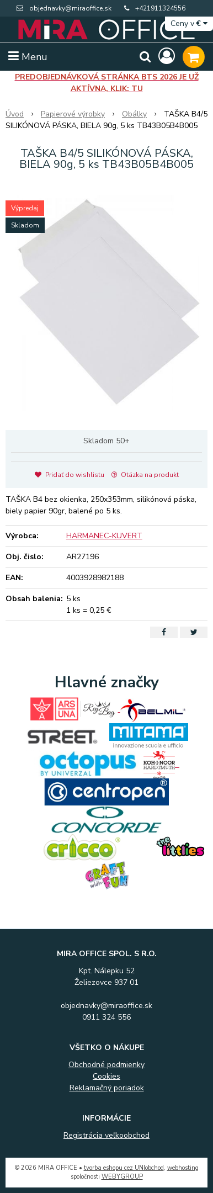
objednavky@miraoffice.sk (70, 8)
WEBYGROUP (122, 1177)
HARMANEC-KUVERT (104, 536)
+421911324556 (160, 8)
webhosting (183, 1168)
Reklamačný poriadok (107, 1088)
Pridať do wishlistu (69, 474)
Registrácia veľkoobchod (106, 1135)
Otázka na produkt (145, 474)
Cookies (106, 1076)
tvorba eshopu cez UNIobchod (124, 1168)
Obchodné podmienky (106, 1064)
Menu (27, 56)
